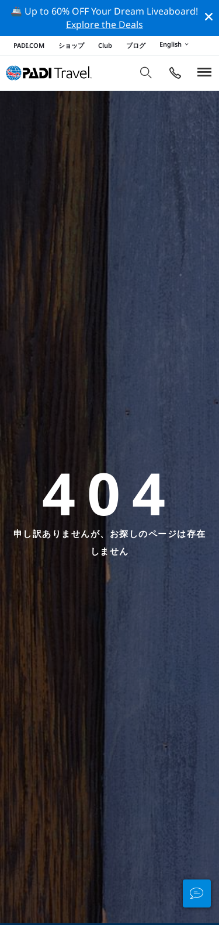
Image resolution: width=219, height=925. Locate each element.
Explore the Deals (104, 24)
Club (105, 45)
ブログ (135, 45)
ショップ (71, 45)
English (175, 45)
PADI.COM (28, 45)
